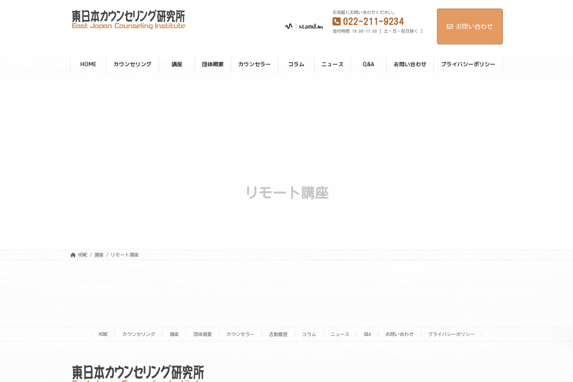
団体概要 (202, 334)
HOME (103, 334)
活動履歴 (278, 334)
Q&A (367, 334)
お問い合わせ (470, 26)
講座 (174, 334)
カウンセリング (138, 334)
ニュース (340, 334)
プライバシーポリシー (451, 334)
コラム (309, 334)
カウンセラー (240, 334)
